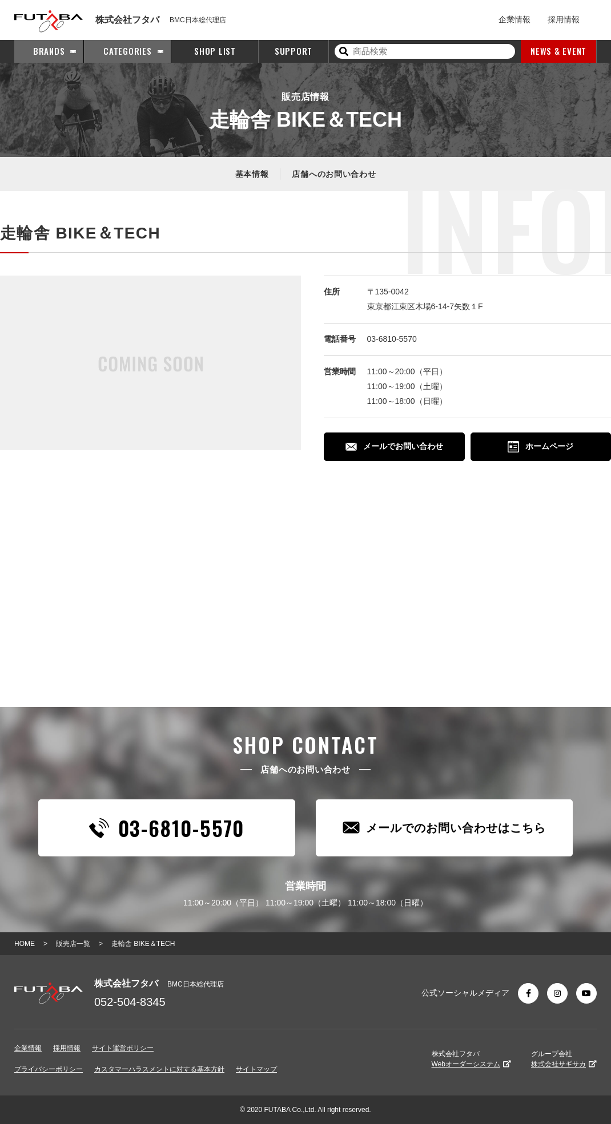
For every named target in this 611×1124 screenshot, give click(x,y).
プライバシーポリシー (48, 1069)
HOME (24, 944)
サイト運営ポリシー (123, 1048)
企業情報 (514, 19)
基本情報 (252, 174)
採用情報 (564, 19)
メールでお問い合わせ (394, 446)
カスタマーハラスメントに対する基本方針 (159, 1069)
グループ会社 (564, 1059)
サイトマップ (256, 1069)
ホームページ (540, 446)
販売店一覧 (73, 944)
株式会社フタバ (471, 1059)
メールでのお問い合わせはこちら (444, 828)
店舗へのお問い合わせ (334, 174)
